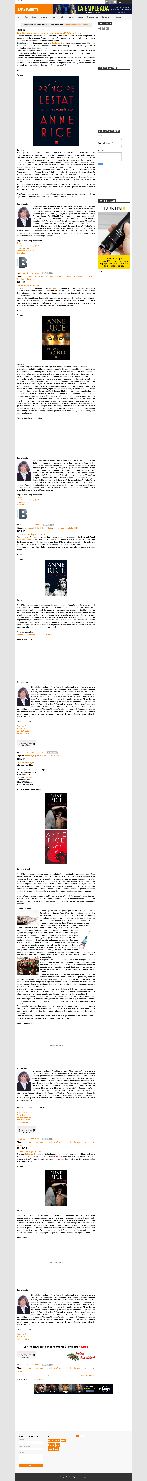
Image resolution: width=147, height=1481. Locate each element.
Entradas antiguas (88, 1375)
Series (34, 17)
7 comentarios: (33, 1139)
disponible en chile (40, 756)
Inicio (18, 17)
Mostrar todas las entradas (76, 25)
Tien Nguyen (83, 1477)
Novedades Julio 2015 (83, 276)
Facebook (111, 2)
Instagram (107, 2)
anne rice (28, 276)
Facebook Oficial (24, 1117)
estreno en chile (65, 1142)
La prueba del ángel (56, 756)
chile (35, 276)
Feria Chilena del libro (25, 250)
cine (57, 1445)
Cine (26, 17)
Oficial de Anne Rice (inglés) (28, 246)
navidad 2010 (89, 1142)
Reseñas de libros (24, 279)
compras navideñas (40, 1142)
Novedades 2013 (71, 528)
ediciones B (42, 276)
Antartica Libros (23, 1120)
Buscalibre (21, 253)
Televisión (44, 17)
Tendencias (106, 17)
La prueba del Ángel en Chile (31, 534)
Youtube (115, 2)
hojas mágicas (67, 276)
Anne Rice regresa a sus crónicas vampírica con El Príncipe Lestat (49, 33)
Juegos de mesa (92, 17)
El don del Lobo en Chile (29, 285)
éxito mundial (78, 1142)
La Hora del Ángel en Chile (30, 1151)
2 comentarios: (33, 273)
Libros (53, 17)
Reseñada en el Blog (25, 539)
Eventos (71, 17)
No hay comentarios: (35, 752)
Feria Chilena (22, 1122)
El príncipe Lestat (54, 276)
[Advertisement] (114, 49)
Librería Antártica (23, 731)
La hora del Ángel (25, 762)
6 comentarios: (33, 1365)
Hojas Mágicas (27, 9)
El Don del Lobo (46, 528)
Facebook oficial (23, 733)
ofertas (19, 1145)
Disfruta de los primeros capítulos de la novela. (35, 634)
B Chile (19, 243)
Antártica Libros (23, 248)
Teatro (62, 17)
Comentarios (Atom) (35, 1379)
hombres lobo (58, 528)
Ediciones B (21, 726)
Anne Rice (21, 729)
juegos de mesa (53, 1449)
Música (80, 17)
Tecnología (117, 17)
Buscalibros (21, 505)
